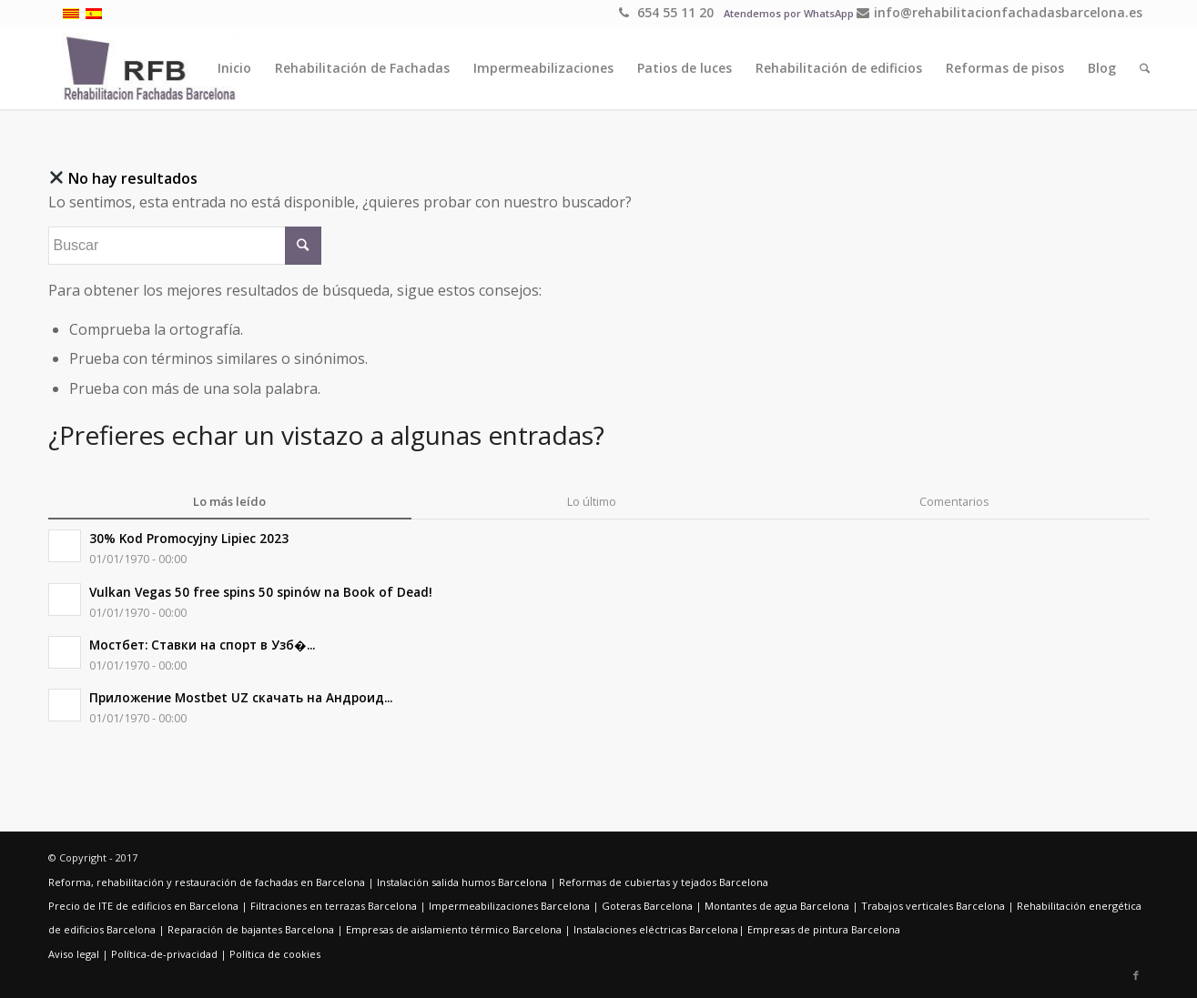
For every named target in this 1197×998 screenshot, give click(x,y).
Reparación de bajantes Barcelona (250, 929)
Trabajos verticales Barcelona (933, 905)
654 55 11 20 (666, 12)
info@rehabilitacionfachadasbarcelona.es (999, 12)
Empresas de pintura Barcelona (823, 929)
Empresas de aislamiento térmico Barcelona (454, 929)
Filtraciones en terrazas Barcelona (333, 905)
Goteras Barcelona (647, 905)
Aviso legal (73, 954)
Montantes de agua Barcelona (777, 905)
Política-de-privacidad (164, 954)
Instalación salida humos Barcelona (462, 882)
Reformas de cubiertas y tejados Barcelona (663, 882)
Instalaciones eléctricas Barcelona (655, 929)
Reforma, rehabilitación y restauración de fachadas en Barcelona (206, 882)
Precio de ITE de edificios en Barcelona (143, 905)
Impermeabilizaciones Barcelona (509, 905)
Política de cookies (274, 954)
